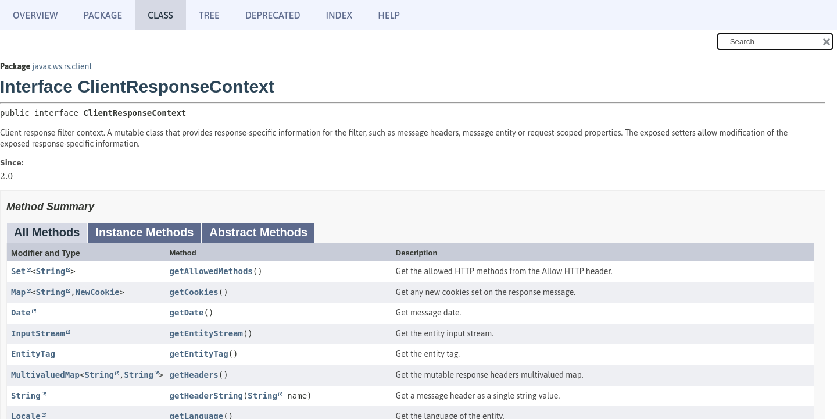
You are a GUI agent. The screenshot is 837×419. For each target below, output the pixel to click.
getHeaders (193, 374)
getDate (186, 312)
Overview (35, 15)
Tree (209, 15)
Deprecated (273, 15)
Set (18, 271)
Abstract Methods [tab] (258, 232)
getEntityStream (205, 333)
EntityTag (33, 353)
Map (18, 292)
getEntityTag (198, 353)
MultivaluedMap (45, 374)
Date (21, 312)
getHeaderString (205, 395)
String (51, 271)
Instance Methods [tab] (144, 232)
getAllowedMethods (210, 271)
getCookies (193, 292)
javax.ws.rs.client (62, 66)
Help (388, 15)
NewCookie (98, 292)
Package (102, 15)
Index (339, 15)
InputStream (38, 333)
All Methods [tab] (47, 232)
